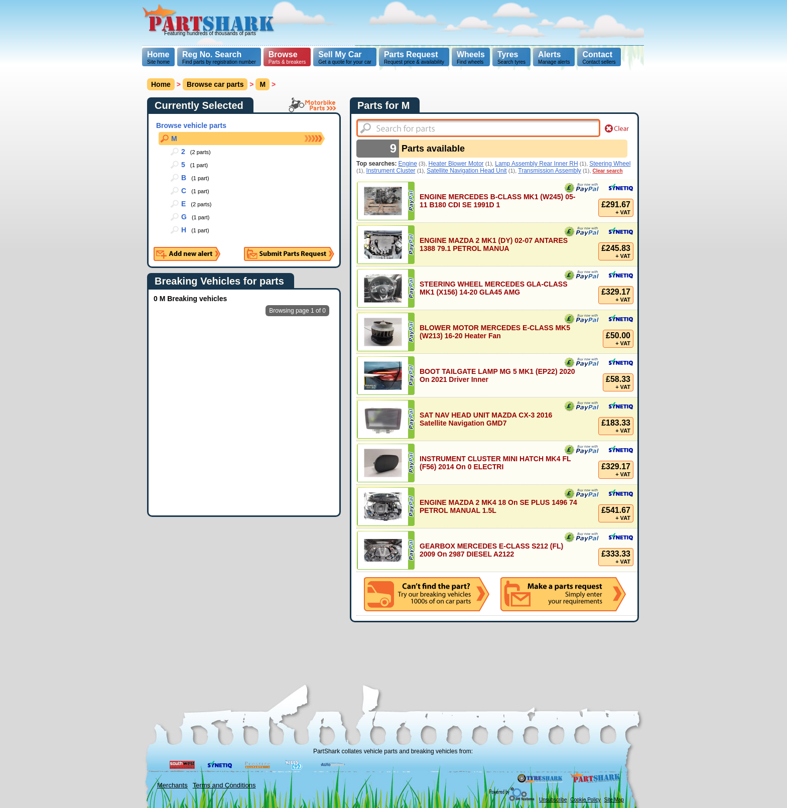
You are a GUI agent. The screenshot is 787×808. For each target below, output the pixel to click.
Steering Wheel (609, 163)
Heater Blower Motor (456, 163)
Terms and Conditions (224, 785)
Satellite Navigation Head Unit (466, 170)
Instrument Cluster (391, 170)
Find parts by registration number (219, 57)
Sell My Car (339, 54)
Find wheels (471, 57)
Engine (408, 163)
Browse (283, 54)
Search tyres (511, 57)
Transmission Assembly (549, 170)
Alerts (549, 54)
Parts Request (411, 54)
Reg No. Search (211, 54)
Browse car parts (215, 84)
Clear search (608, 171)
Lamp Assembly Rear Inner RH (536, 163)
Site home (158, 57)
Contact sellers (598, 57)
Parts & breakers (287, 57)
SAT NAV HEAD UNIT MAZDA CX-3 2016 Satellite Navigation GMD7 (486, 419)
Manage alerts (554, 57)
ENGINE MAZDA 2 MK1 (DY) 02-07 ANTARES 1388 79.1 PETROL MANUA (494, 244)
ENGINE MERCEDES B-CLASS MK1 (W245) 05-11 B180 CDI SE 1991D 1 (497, 201)
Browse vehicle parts (191, 125)
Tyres (507, 54)
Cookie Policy (585, 799)
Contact (597, 54)
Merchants (172, 785)
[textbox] (478, 128)
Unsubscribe (553, 799)
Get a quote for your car (344, 57)
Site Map (614, 799)
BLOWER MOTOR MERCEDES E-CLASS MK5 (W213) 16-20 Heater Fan (495, 332)
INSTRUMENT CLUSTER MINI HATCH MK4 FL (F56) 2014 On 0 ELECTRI (495, 463)
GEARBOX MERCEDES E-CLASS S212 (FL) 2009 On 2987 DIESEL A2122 (491, 550)
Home (158, 54)
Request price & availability (414, 57)
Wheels (471, 54)
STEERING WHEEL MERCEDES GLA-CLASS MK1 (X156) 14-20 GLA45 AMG (494, 288)
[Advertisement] (461, 22)
